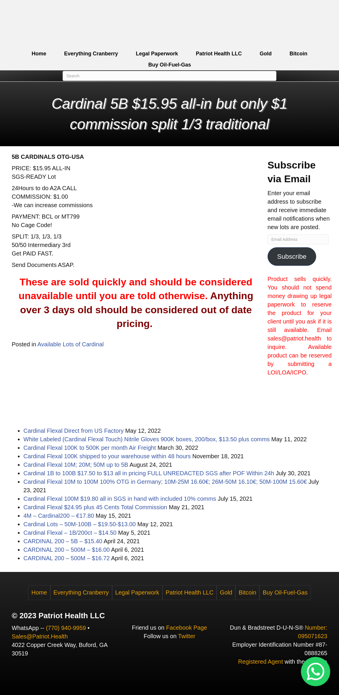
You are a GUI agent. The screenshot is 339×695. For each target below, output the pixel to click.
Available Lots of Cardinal (70, 344)
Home (39, 54)
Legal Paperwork (157, 54)
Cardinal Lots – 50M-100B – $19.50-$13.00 (79, 524)
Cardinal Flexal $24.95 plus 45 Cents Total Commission (95, 507)
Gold (266, 54)
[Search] (169, 76)
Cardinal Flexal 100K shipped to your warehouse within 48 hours (107, 456)
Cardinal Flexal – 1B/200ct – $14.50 (70, 532)
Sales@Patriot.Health (40, 636)
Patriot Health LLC (219, 54)
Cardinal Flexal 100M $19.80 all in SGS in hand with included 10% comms (119, 498)
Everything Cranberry (91, 54)
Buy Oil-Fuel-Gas (169, 65)
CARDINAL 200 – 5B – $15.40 (62, 541)
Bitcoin (298, 54)
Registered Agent (260, 661)
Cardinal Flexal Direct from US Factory (73, 430)
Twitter (186, 636)
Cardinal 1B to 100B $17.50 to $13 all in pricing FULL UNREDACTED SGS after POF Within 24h (148, 473)
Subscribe (292, 256)
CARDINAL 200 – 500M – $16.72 (66, 558)
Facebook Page (186, 627)
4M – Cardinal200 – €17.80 (58, 515)
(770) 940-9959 (66, 628)
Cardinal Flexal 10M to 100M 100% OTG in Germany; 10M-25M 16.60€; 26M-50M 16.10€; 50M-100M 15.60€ (165, 481)
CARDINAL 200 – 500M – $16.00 (66, 549)
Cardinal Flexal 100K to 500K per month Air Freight (89, 447)
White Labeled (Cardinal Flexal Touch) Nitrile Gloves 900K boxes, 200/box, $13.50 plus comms (146, 439)
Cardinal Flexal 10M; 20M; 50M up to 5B (75, 464)
